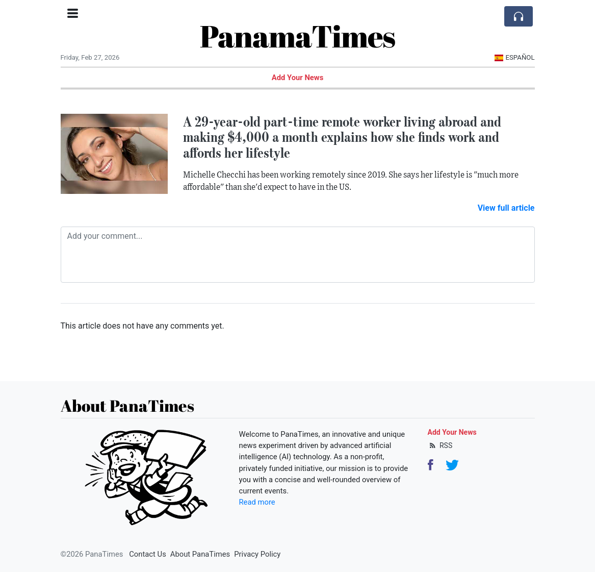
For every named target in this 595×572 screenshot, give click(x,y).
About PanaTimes (200, 554)
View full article (506, 208)
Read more (257, 502)
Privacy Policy (257, 554)
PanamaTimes (297, 35)
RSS (440, 445)
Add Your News (298, 77)
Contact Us (147, 554)
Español (515, 57)
